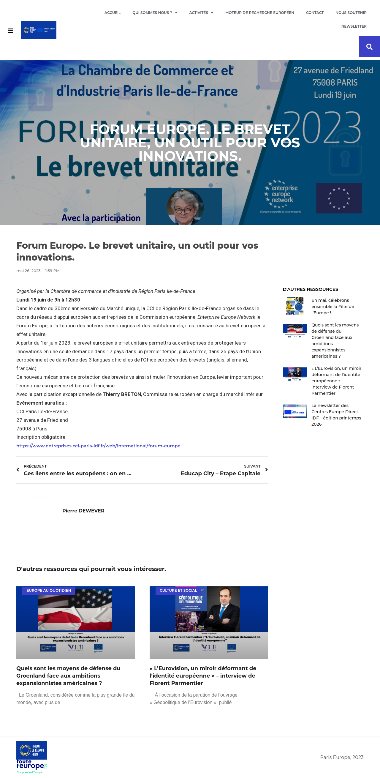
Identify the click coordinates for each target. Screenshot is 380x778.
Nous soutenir (351, 12)
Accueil (112, 12)
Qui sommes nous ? (154, 13)
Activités (201, 13)
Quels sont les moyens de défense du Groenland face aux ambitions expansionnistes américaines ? (68, 676)
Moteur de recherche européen (259, 12)
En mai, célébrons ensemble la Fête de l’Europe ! (332, 306)
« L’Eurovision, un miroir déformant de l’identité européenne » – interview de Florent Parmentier (203, 676)
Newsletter (354, 26)
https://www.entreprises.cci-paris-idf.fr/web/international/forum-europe (98, 446)
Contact (315, 12)
